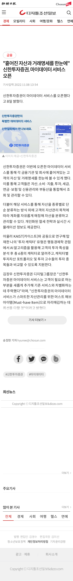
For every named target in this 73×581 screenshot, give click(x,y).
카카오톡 (43, 359)
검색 (69, 12)
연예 (64, 517)
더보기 (65, 473)
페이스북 (18, 359)
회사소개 (51, 554)
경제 (6, 21)
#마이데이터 (36, 374)
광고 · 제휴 (23, 554)
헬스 (60, 21)
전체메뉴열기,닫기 (4, 12)
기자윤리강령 (58, 541)
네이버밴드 (56, 359)
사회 (32, 21)
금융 (9, 55)
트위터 (31, 359)
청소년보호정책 (16, 541)
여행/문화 (46, 21)
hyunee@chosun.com (31, 340)
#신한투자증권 (14, 374)
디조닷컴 (37, 12)
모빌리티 (19, 21)
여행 (43, 517)
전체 (8, 517)
